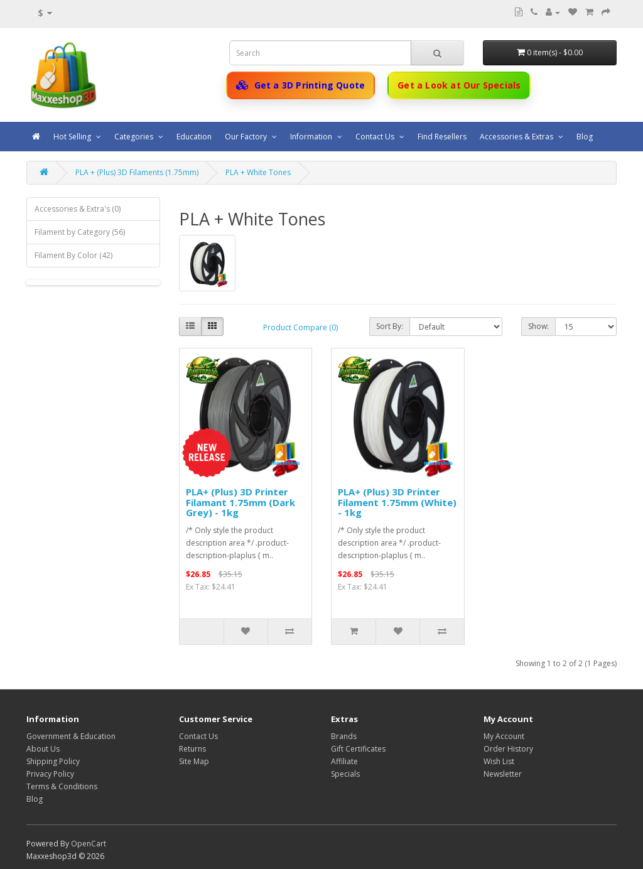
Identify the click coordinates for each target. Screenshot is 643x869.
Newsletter (503, 774)
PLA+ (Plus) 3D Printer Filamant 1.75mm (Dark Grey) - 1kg (240, 502)
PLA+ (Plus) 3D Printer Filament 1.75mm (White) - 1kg (397, 502)
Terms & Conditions (61, 786)
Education (194, 136)
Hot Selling (73, 136)
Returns (192, 748)
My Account (504, 736)
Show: (538, 326)
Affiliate (344, 761)
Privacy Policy (50, 774)
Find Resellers (442, 136)
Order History (508, 748)
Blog (584, 136)
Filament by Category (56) (80, 232)
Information (312, 136)
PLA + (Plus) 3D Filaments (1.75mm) (136, 172)
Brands (344, 736)
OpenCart (88, 843)
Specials (345, 774)
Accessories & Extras (517, 136)
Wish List (499, 761)
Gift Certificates (358, 748)
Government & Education (71, 736)
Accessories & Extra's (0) (78, 208)
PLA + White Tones (258, 172)
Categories (134, 136)
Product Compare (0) (300, 327)
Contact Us (375, 136)
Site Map (194, 761)
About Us (43, 748)
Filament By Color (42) (73, 255)
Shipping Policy (53, 761)
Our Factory (247, 136)
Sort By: (389, 326)
